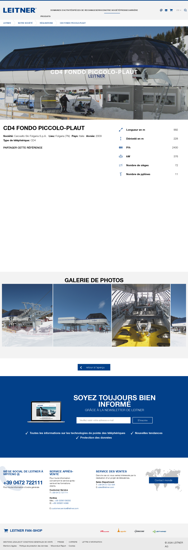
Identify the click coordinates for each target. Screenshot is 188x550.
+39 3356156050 (63, 500)
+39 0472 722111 (23, 482)
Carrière (143, 9)
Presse (133, 9)
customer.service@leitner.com (64, 508)
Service (105, 9)
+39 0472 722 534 (106, 484)
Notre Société (119, 9)
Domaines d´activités (64, 9)
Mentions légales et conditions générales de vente (28, 542)
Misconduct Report (58, 546)
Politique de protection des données (33, 546)
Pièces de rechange (88, 9)
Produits (46, 9)
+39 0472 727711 (59, 492)
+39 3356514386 (60, 503)
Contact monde (163, 480)
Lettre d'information (92, 542)
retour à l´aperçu (95, 367)
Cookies (72, 546)
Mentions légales (10, 546)
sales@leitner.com (106, 487)
